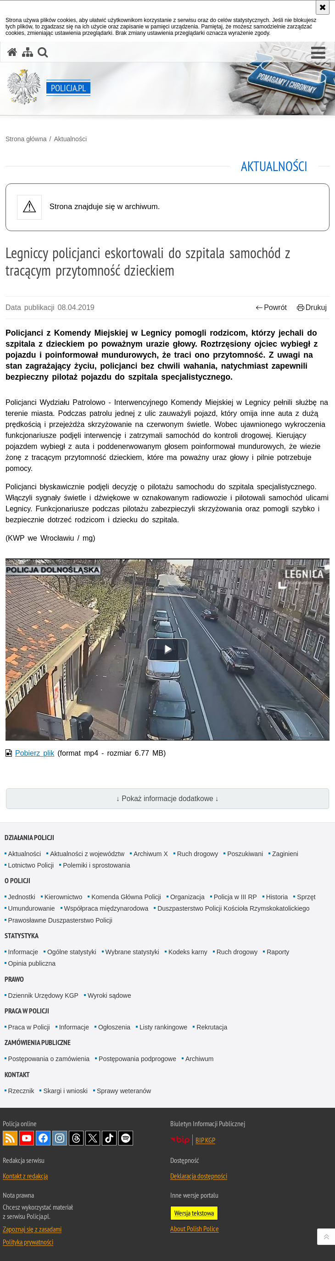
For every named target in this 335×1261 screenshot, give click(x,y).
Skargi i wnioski (65, 1091)
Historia (277, 897)
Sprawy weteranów (124, 1091)
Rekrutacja (211, 1027)
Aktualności (70, 139)
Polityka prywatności (28, 1241)
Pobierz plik (34, 753)
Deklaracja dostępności (198, 1175)
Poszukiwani (245, 853)
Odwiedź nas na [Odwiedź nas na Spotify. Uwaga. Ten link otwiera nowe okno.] (125, 1138)
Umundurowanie (31, 908)
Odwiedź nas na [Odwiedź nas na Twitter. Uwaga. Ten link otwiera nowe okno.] (92, 1138)
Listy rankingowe (163, 1027)
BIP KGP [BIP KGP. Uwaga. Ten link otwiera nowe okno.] (205, 1140)
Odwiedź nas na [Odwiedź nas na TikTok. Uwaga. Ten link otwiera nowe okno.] (109, 1138)
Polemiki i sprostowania (96, 865)
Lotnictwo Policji (31, 865)
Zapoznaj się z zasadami (32, 1228)
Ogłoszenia (114, 1027)
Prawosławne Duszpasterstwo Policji (60, 920)
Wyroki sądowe (109, 995)
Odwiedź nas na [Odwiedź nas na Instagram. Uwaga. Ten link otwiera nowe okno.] (59, 1138)
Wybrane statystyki (132, 952)
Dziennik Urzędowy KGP (43, 995)
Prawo (14, 979)
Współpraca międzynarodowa (106, 908)
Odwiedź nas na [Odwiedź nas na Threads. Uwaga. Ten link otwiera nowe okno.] (76, 1138)
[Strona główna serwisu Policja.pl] (12, 52)
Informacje (23, 952)
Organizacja (187, 897)
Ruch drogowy (197, 853)
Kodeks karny (187, 952)
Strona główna (26, 139)
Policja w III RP (235, 897)
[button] (318, 53)
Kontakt (17, 1074)
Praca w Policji (27, 1011)
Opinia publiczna (32, 963)
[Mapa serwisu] (27, 52)
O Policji (17, 880)
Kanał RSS (10, 1138)
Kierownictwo (63, 897)
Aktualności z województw (87, 853)
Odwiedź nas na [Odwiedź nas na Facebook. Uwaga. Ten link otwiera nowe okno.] (43, 1138)
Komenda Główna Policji (126, 897)
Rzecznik (21, 1091)
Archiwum (199, 1058)
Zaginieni (285, 853)
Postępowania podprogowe (137, 1058)
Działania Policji (29, 837)
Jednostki (21, 897)
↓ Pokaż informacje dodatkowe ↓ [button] (167, 798)
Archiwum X (151, 853)
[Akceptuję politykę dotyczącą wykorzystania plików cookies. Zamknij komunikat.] (322, 7)
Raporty (278, 952)
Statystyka (22, 935)
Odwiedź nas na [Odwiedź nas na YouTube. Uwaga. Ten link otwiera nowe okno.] (26, 1138)
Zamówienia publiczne (38, 1042)
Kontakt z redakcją (25, 1175)
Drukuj (312, 307)
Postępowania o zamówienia (48, 1058)
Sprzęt (306, 897)
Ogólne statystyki (71, 952)
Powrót (271, 307)
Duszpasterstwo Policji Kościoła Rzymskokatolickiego (233, 908)
